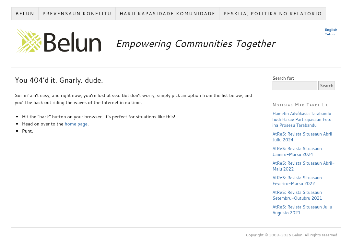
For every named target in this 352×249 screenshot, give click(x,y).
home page (76, 124)
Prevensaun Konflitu (76, 13)
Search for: (283, 78)
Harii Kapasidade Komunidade (168, 13)
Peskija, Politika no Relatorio (272, 13)
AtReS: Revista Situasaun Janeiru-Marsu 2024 (297, 151)
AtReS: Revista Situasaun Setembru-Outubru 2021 (298, 195)
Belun (24, 13)
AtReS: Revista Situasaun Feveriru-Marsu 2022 (297, 180)
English (331, 29)
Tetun (330, 34)
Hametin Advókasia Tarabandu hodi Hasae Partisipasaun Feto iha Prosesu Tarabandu (302, 119)
